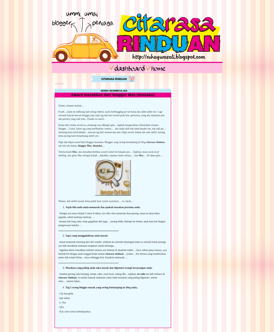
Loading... (60, 83)
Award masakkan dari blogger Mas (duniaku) (112, 95)
